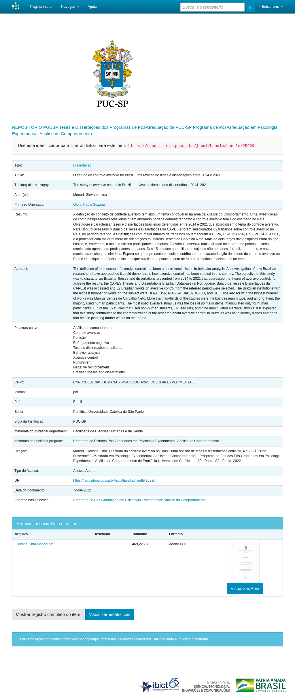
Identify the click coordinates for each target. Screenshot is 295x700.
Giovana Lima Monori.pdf (34, 544)
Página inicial (40, 6)
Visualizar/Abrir (245, 588)
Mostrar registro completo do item (48, 614)
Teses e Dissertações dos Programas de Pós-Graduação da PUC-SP (125, 127)
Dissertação (82, 165)
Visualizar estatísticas (110, 614)
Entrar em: (271, 6)
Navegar (70, 6)
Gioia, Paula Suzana (89, 205)
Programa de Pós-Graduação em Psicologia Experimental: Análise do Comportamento (139, 500)
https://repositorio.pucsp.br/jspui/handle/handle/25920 (114, 480)
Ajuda (92, 6)
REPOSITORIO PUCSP (35, 127)
